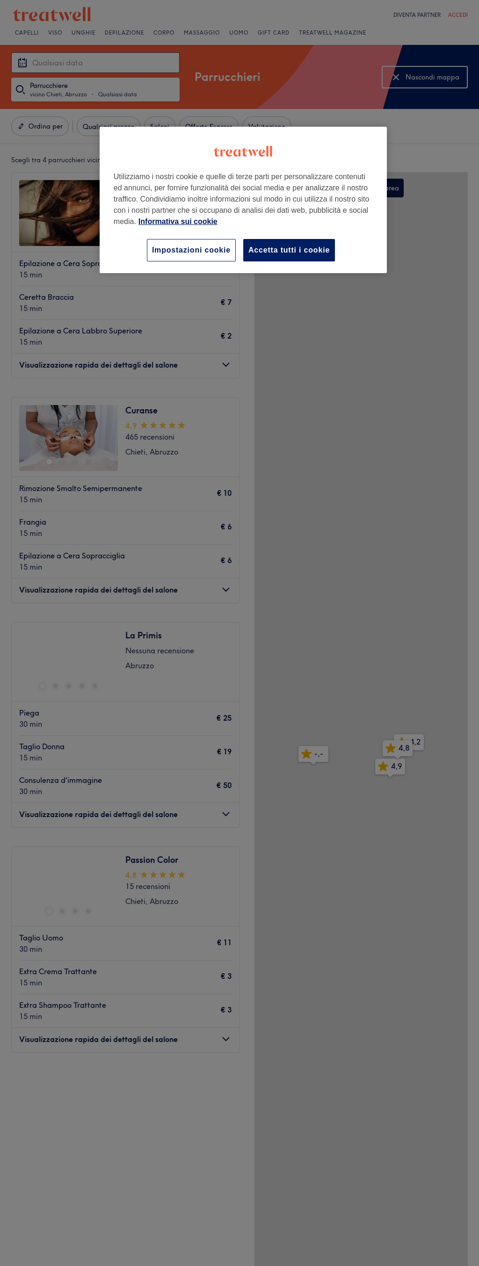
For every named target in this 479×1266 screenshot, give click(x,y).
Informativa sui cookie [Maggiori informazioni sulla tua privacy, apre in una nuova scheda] (178, 221)
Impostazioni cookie (191, 250)
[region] (243, 200)
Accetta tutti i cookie (289, 250)
